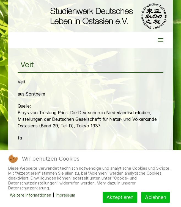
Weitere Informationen (30, 195)
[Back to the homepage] (107, 16)
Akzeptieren (119, 197)
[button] (160, 40)
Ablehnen (155, 197)
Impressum (65, 195)
